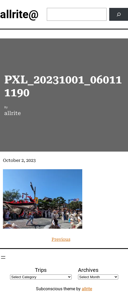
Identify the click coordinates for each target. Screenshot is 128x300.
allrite (87, 288)
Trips (41, 270)
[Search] (118, 14)
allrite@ (19, 14)
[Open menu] (3, 257)
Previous (61, 239)
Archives (88, 270)
